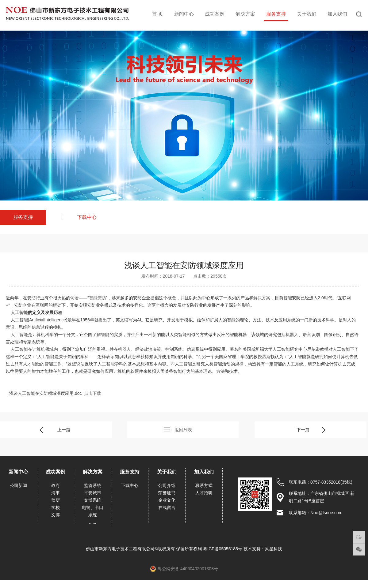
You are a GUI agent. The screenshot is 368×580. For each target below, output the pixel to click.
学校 (55, 507)
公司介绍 (166, 485)
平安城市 (92, 492)
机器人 (292, 334)
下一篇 (303, 429)
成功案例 (214, 14)
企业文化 (166, 500)
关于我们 (306, 14)
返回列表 (183, 429)
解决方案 (245, 14)
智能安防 (97, 297)
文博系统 (92, 500)
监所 (55, 500)
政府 (55, 485)
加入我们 (337, 14)
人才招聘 (204, 492)
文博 (55, 514)
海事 (55, 492)
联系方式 (204, 485)
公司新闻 (18, 485)
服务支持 (276, 14)
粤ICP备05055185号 (223, 548)
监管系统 (92, 485)
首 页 (157, 14)
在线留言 (166, 507)
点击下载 (92, 393)
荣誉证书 (166, 492)
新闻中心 (184, 14)
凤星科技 (273, 548)
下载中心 (87, 217)
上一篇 (63, 429)
